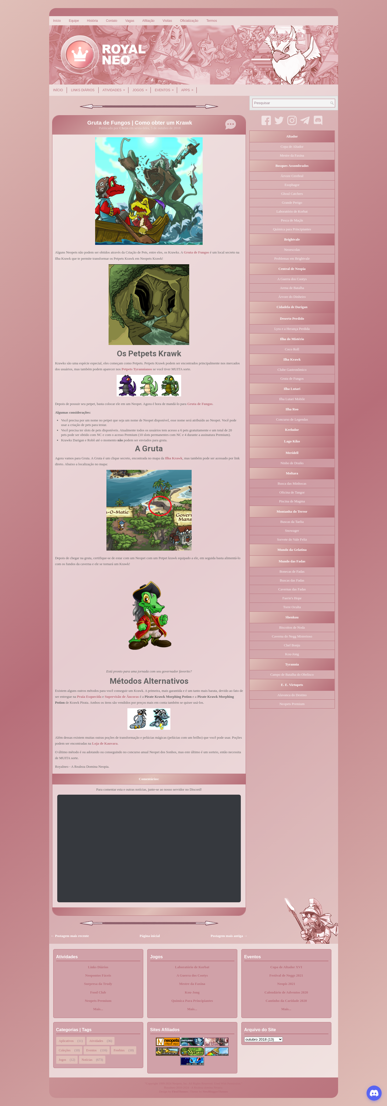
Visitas (167, 21)
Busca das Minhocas (292, 483)
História (92, 21)
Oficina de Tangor (291, 492)
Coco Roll (292, 349)
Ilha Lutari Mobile (292, 399)
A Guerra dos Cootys (292, 279)
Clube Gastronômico (292, 370)
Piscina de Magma (292, 501)
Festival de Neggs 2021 (286, 975)
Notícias (87, 1060)
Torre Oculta (292, 607)
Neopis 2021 (286, 984)
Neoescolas (292, 250)
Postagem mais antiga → (229, 936)
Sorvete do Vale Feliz (292, 539)
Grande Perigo (292, 202)
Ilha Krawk (173, 458)
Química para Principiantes (292, 229)
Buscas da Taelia (292, 522)
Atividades (115, 88)
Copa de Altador (292, 147)
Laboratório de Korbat (291, 211)
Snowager (292, 531)
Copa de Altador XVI (286, 967)
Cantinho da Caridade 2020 (286, 1001)
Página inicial (150, 936)
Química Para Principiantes (192, 1001)
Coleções (65, 1050)
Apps (189, 88)
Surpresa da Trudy (98, 984)
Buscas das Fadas (292, 580)
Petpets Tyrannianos (136, 369)
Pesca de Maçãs (292, 220)
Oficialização (189, 21)
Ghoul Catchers (292, 194)
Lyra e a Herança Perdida (292, 329)
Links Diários (82, 90)
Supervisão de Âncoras (122, 697)
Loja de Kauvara (105, 743)
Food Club (98, 992)
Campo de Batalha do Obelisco (292, 674)
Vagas (129, 21)
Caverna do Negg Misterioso (292, 636)
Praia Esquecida (89, 697)
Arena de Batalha (292, 288)
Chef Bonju (292, 645)
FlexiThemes (180, 1091)
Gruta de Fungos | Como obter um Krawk (139, 123)
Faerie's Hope (292, 598)
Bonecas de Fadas (292, 571)
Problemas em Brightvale (292, 258)
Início (57, 21)
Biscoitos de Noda (292, 627)
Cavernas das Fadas (292, 589)
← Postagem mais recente (70, 936)
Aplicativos (66, 1041)
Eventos (166, 88)
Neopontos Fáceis (98, 975)
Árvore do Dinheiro (292, 297)
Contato (111, 21)
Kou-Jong (292, 654)
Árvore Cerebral (292, 176)
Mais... (98, 1009)
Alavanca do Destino (292, 695)
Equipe (74, 21)
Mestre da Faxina (292, 155)
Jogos (141, 88)
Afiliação (148, 21)
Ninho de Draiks (292, 463)
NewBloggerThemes (215, 1091)
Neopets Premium (292, 704)
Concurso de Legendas (292, 419)
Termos (211, 21)
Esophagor (292, 185)
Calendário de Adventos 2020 (286, 992)
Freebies (119, 1050)
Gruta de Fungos (196, 252)
